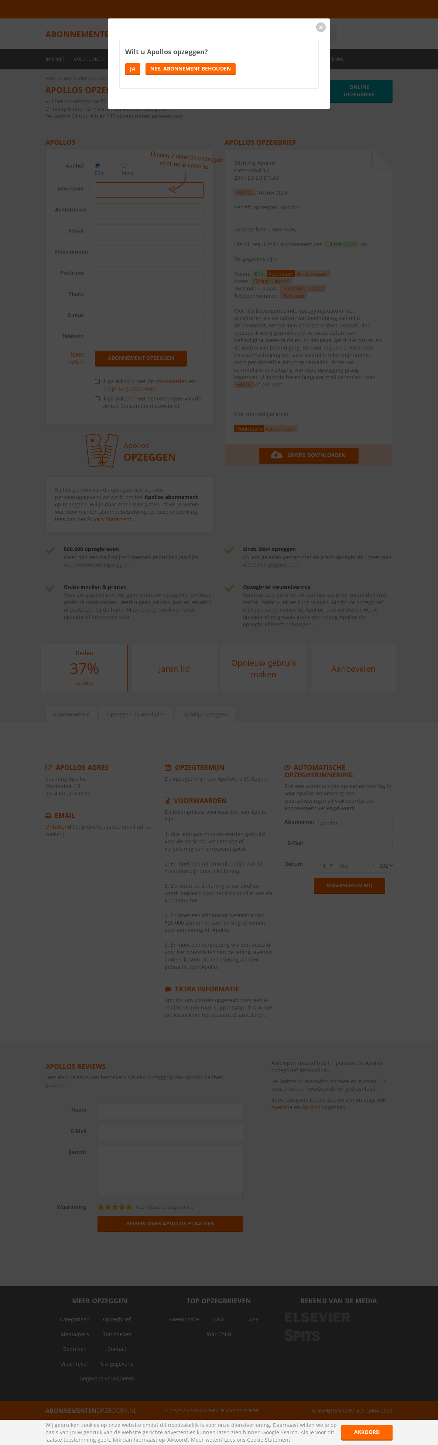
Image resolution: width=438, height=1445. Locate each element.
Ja (133, 68)
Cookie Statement (268, 1439)
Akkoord (367, 1431)
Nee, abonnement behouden (190, 68)
